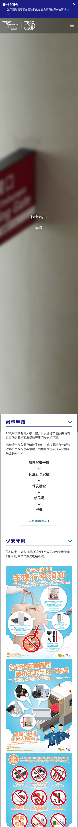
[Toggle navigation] (72, 25)
